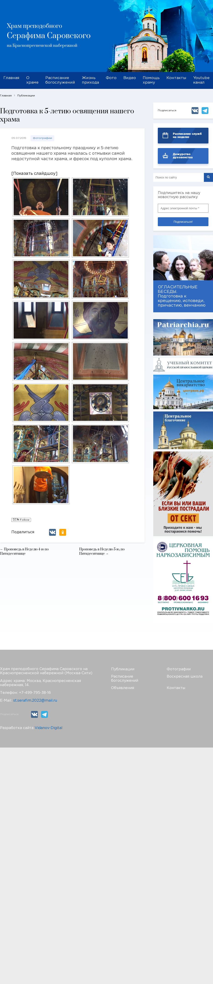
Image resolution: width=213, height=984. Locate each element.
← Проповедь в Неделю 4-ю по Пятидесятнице (24, 551)
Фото (111, 78)
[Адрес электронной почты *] (183, 208)
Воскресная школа (185, 676)
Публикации (122, 669)
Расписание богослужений (60, 80)
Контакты (176, 78)
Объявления (122, 688)
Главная (11, 78)
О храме (32, 80)
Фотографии (42, 138)
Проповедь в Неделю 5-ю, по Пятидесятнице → (102, 551)
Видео (129, 78)
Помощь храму (151, 80)
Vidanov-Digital (48, 728)
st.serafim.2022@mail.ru (35, 700)
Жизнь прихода (90, 80)
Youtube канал (201, 80)
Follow (21, 519)
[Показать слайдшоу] (34, 173)
